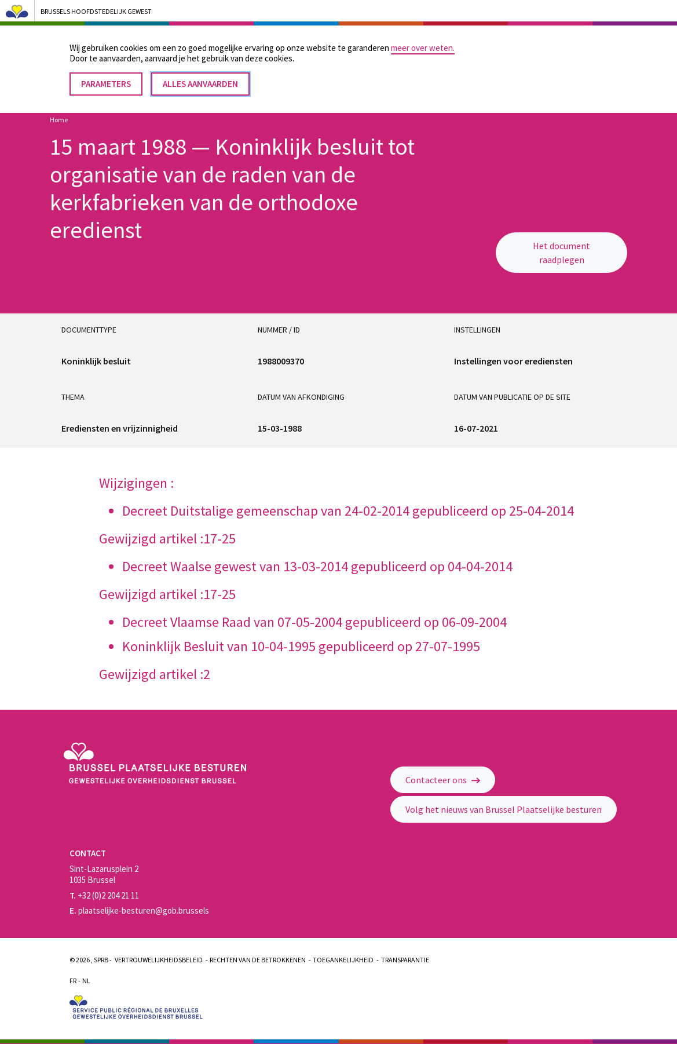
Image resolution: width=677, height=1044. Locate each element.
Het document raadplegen (561, 252)
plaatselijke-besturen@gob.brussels (139, 910)
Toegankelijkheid (343, 959)
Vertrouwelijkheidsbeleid (159, 959)
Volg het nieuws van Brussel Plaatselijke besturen (503, 809)
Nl (86, 980)
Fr (72, 980)
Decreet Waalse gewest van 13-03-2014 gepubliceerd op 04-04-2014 (317, 566)
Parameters (106, 76)
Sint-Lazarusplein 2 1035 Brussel (103, 874)
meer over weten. (423, 40)
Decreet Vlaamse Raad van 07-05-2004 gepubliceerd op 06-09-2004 (314, 622)
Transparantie (405, 959)
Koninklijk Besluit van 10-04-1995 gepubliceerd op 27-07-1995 (301, 646)
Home (59, 119)
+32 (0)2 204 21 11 (104, 895)
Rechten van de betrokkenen (258, 959)
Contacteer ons (442, 780)
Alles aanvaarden (200, 76)
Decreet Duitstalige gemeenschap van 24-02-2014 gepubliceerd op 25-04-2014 (348, 511)
